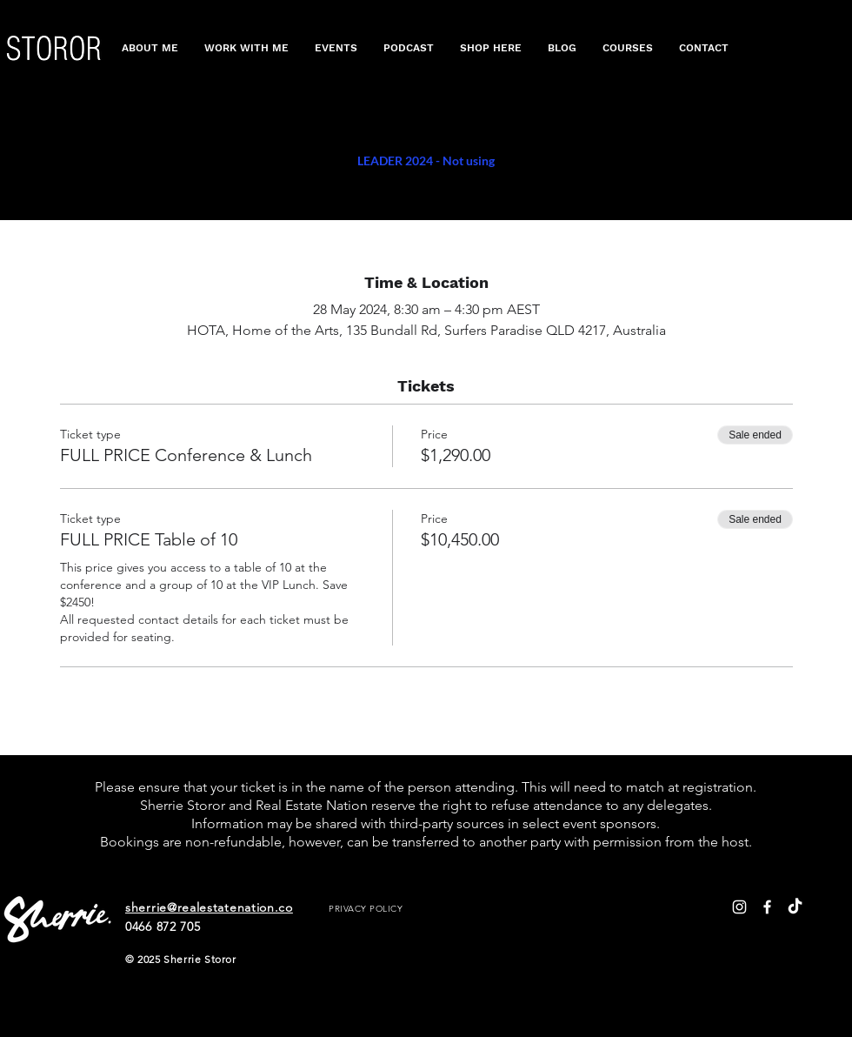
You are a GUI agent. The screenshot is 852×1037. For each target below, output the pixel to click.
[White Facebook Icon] (767, 907)
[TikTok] (795, 907)
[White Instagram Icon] (739, 907)
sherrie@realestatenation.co (209, 907)
